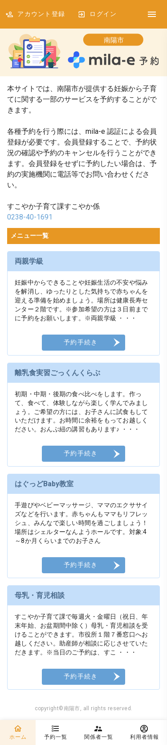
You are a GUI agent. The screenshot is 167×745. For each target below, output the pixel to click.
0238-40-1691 (30, 217)
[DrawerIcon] (152, 14)
